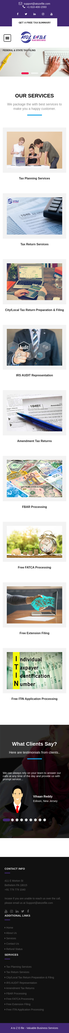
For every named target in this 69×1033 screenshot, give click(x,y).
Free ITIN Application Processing (34, 698)
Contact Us (12, 943)
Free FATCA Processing (34, 567)
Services (10, 938)
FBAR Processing (34, 506)
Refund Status (14, 949)
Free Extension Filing (34, 633)
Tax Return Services (34, 244)
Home (9, 927)
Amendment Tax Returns (34, 441)
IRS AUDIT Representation (34, 375)
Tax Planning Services (34, 178)
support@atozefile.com (37, 3)
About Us (11, 932)
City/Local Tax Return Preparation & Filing (34, 310)
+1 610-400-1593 (36, 7)
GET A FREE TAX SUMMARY (35, 22)
